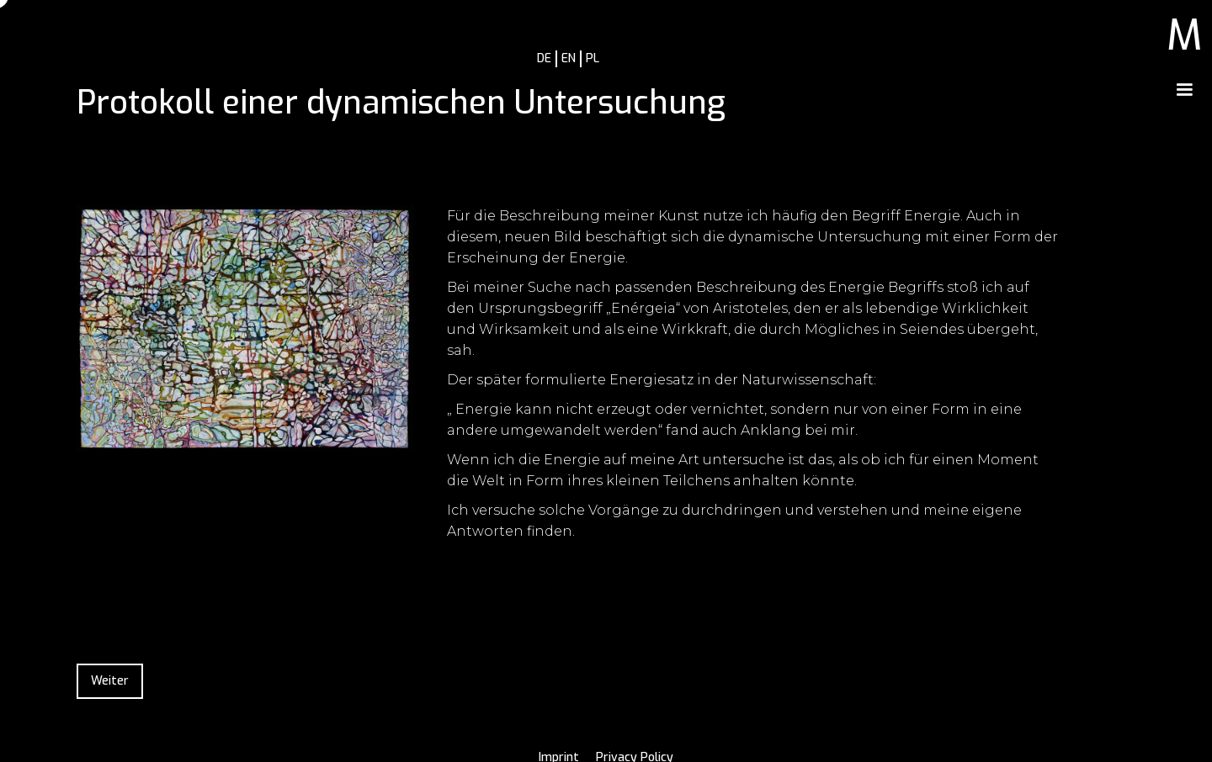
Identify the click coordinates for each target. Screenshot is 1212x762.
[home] (1185, 31)
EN (568, 58)
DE (544, 58)
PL (592, 58)
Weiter (110, 681)
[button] (1184, 90)
